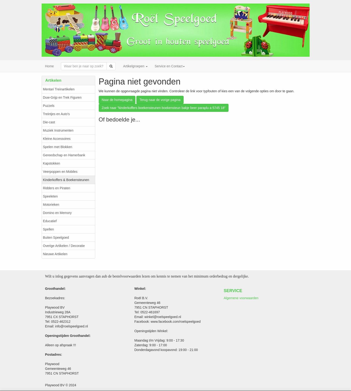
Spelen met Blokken (57, 147)
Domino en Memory (57, 213)
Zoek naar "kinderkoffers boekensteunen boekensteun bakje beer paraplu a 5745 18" (164, 108)
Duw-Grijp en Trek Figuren (62, 97)
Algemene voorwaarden (241, 298)
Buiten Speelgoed (56, 237)
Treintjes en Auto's (56, 114)
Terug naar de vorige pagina (159, 100)
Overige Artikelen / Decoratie (64, 246)
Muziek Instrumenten (58, 130)
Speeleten (50, 196)
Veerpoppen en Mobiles (60, 171)
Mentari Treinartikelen (59, 89)
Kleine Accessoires (57, 139)
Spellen (48, 229)
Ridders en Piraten (56, 188)
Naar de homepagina (117, 100)
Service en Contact (170, 66)
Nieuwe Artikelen (55, 254)
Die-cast (49, 122)
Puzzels (49, 106)
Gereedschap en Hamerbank (64, 155)
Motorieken (51, 204)
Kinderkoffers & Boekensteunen (66, 180)
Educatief (50, 221)
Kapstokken (51, 163)
